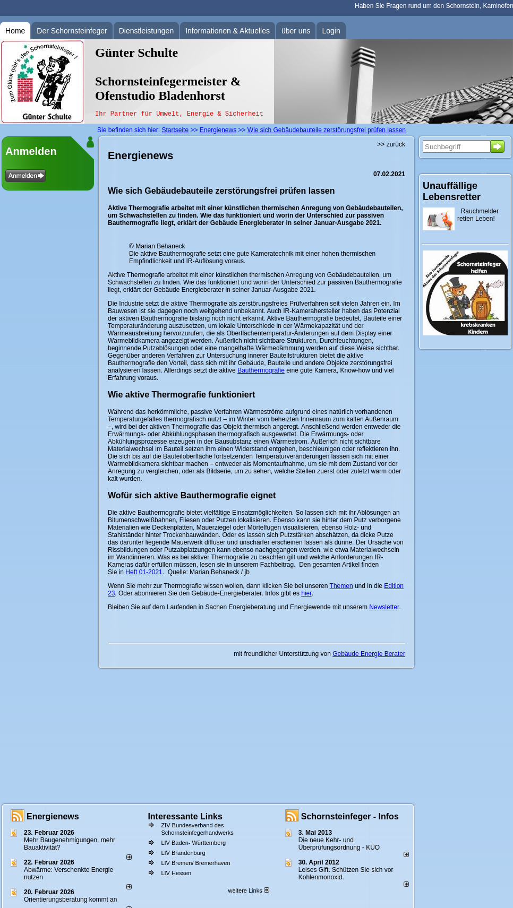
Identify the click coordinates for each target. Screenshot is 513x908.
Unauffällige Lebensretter (452, 191)
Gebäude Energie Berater (368, 654)
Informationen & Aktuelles (227, 31)
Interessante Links (185, 816)
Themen (341, 586)
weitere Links (248, 890)
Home (15, 31)
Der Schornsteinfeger (72, 31)
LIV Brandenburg (183, 853)
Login (331, 31)
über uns (295, 31)
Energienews (53, 816)
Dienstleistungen (146, 31)
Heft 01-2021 (143, 572)
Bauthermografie (261, 370)
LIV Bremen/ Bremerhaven (195, 863)
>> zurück (391, 144)
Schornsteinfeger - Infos (350, 816)
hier (306, 593)
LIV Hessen (176, 873)
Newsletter (384, 607)
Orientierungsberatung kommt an (70, 899)
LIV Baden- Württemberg (193, 843)
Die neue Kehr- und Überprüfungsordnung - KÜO (339, 843)
